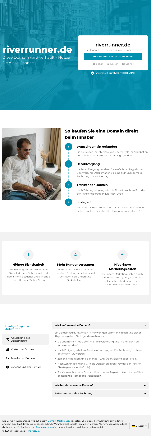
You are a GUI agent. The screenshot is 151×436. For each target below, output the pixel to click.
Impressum (33, 431)
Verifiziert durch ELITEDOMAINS (115, 73)
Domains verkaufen (46, 427)
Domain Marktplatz (58, 421)
